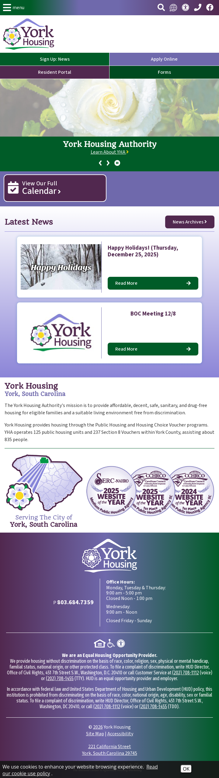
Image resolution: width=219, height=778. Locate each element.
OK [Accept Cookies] (186, 769)
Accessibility (120, 733)
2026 (98, 727)
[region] (109, 154)
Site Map (95, 733)
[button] (13, 7)
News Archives (190, 222)
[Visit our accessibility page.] (185, 8)
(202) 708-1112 (185, 673)
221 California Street (109, 750)
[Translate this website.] (173, 7)
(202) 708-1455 (60, 678)
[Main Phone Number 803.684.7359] (197, 8)
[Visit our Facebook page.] (210, 8)
